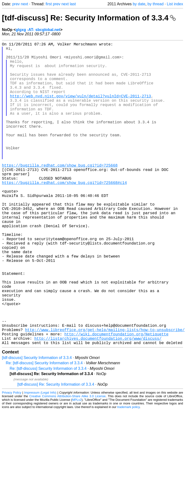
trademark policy (128, 474)
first (49, 4)
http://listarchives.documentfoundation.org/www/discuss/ (97, 404)
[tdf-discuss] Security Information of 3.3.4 (37, 425)
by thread (155, 4)
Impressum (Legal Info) (40, 460)
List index (175, 4)
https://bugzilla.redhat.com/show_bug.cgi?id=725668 (60, 193)
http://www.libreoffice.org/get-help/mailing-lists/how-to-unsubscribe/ (105, 394)
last (73, 4)
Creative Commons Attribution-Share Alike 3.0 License (67, 463)
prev (16, 4)
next (24, 4)
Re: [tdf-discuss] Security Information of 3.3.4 (44, 430)
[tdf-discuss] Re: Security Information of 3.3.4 (89, 17)
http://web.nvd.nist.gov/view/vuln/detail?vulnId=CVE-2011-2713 (80, 108)
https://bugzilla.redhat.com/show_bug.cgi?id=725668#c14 (64, 214)
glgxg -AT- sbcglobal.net (38, 30)
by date (139, 4)
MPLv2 (77, 467)
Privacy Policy (11, 460)
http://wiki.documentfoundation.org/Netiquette (116, 399)
